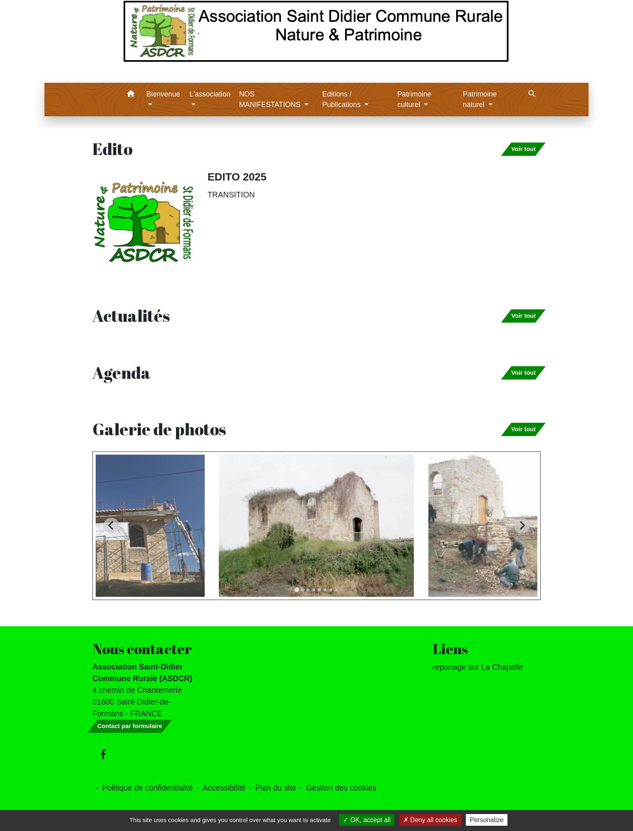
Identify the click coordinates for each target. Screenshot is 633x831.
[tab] (296, 590)
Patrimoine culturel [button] (414, 99)
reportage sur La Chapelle (478, 667)
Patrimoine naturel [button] (480, 99)
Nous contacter (142, 648)
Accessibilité (224, 787)
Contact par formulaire (129, 725)
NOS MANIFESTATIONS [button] (270, 99)
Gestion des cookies (341, 787)
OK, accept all (366, 819)
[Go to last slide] (111, 525)
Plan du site (276, 787)
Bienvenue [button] (163, 94)
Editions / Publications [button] (342, 99)
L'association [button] (210, 94)
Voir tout (523, 148)
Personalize (487, 819)
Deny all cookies (430, 819)
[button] (131, 95)
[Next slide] (522, 525)
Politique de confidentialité (147, 787)
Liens (450, 648)
